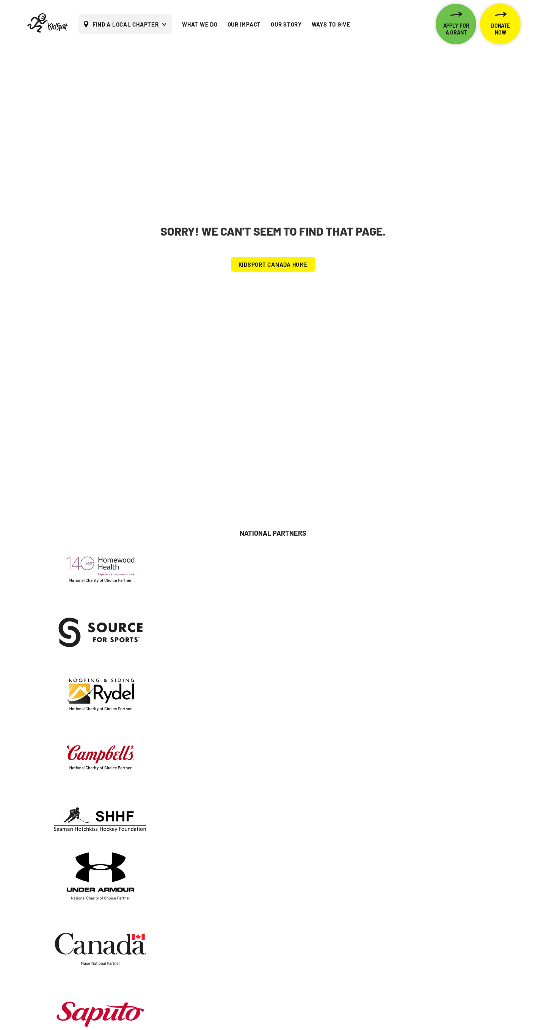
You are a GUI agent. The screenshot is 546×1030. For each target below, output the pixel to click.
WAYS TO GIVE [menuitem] (331, 24)
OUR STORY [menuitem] (286, 24)
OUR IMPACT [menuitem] (244, 24)
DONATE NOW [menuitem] (500, 29)
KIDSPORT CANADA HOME (273, 264)
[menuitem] (421, 24)
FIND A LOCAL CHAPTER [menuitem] (125, 24)
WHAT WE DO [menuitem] (200, 24)
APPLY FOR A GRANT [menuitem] (456, 29)
